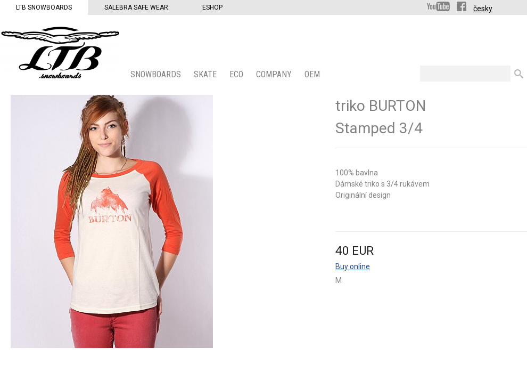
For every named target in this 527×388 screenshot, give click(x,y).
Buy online (352, 266)
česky (482, 8)
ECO (237, 74)
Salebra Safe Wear (136, 7)
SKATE (206, 74)
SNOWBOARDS (156, 74)
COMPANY (275, 74)
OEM (313, 74)
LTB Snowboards (44, 7)
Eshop (212, 7)
